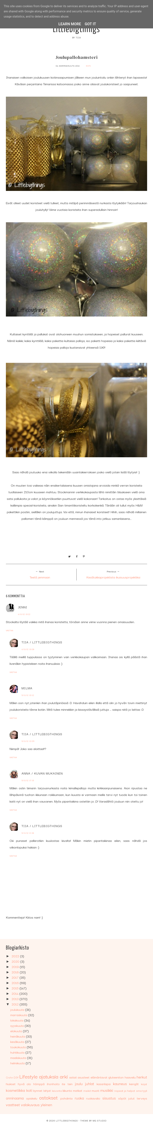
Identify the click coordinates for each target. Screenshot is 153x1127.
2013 (16, 998)
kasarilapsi (104, 1083)
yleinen (46, 1104)
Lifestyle (28, 1076)
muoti (95, 1090)
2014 (15, 993)
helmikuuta (18, 1062)
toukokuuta (18, 1046)
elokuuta (16, 1030)
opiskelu (31, 1098)
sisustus (109, 1098)
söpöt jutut (126, 1098)
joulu (79, 1083)
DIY (16, 1077)
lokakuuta (17, 1020)
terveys (142, 1098)
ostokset (48, 1097)
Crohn (9, 1077)
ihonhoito (53, 1083)
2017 (16, 977)
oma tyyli (141, 1090)
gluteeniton (116, 1077)
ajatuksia (48, 1076)
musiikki (106, 1090)
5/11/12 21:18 (28, 832)
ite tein (67, 1083)
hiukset (10, 1083)
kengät (134, 1083)
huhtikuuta (17, 1052)
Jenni (22, 606)
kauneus (120, 1083)
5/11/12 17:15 (28, 780)
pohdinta (66, 1098)
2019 (16, 966)
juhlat (89, 1083)
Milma (27, 687)
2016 (16, 982)
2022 (16, 955)
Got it (90, 24)
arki (64, 1076)
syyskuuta (17, 1025)
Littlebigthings (76, 29)
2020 (16, 961)
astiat (73, 1077)
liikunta (67, 1090)
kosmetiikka (15, 1090)
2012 (16, 1004)
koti (88, 65)
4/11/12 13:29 (28, 649)
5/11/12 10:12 (28, 695)
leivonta (57, 1090)
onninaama (15, 1098)
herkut (142, 1077)
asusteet (83, 1077)
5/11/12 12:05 (28, 741)
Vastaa (9, 630)
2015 (16, 988)
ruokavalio (93, 1098)
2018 (16, 971)
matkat (77, 1090)
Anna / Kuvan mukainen (42, 773)
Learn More (69, 24)
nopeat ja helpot (124, 1090)
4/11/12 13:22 (24, 614)
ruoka (79, 1098)
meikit (87, 1090)
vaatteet (13, 1104)
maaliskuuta (18, 1057)
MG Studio (99, 1120)
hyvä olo (24, 1083)
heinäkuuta (18, 1036)
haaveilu (130, 1077)
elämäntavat (99, 1077)
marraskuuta (19, 1014)
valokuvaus (30, 1104)
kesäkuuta (17, 1041)
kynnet (37, 1090)
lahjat (47, 1090)
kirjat (144, 1084)
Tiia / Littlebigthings (42, 641)
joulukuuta (17, 1009)
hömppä (39, 1083)
